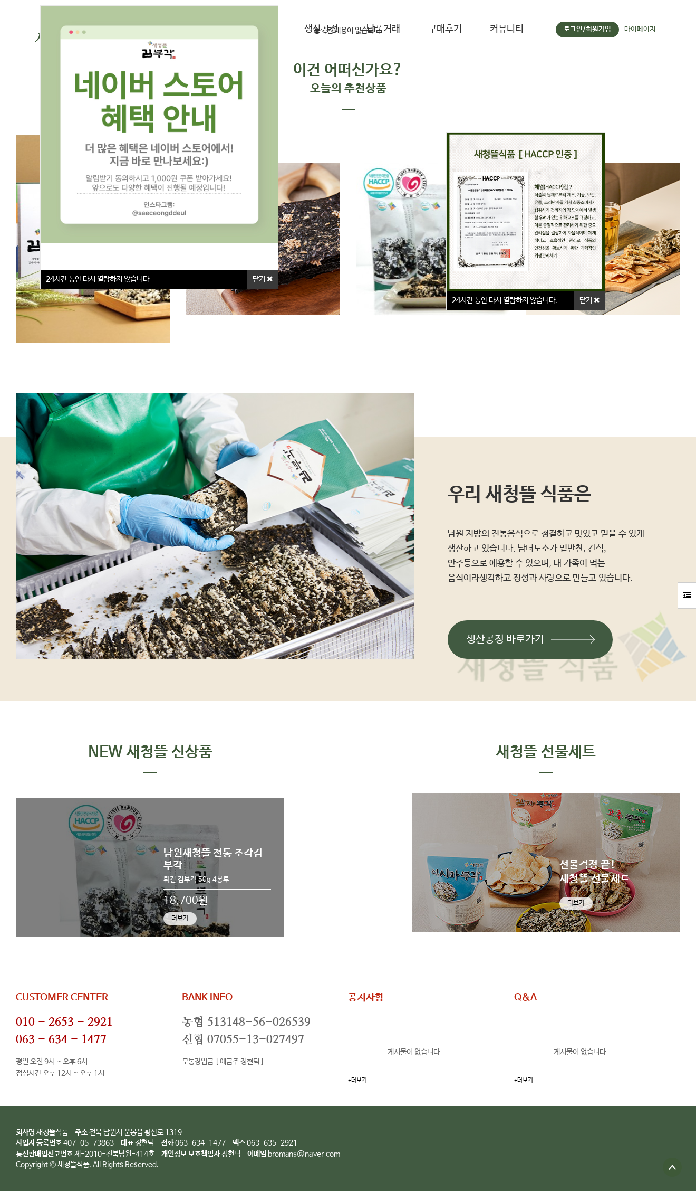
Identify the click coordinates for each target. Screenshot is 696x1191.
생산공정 (321, 29)
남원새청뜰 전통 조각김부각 (213, 859)
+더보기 (357, 1080)
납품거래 (383, 29)
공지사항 (366, 998)
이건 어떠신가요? (348, 70)
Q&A (525, 998)
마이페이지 (640, 29)
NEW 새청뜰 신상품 (150, 752)
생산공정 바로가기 (505, 640)
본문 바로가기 (0, 0)
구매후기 (445, 29)
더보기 (180, 918)
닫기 (589, 300)
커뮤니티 (507, 29)
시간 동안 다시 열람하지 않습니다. (504, 300)
